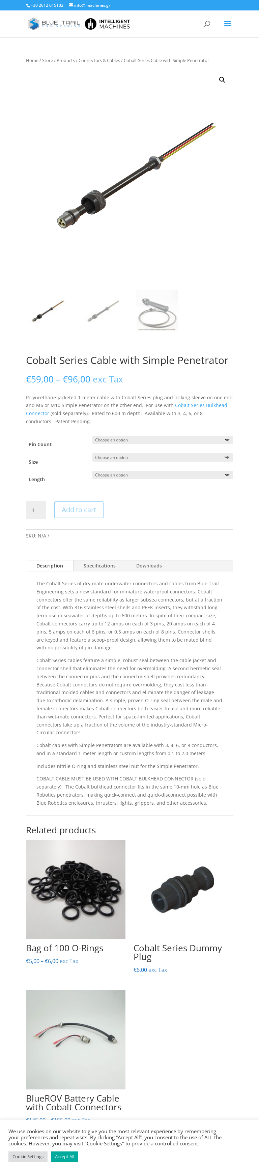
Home (32, 60)
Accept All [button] (64, 1156)
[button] (222, 80)
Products (66, 60)
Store (47, 60)
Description (49, 565)
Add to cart (79, 509)
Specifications (100, 565)
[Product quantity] (36, 510)
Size (33, 462)
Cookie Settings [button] (28, 1156)
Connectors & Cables (99, 60)
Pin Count (40, 444)
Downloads (149, 565)
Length (37, 479)
